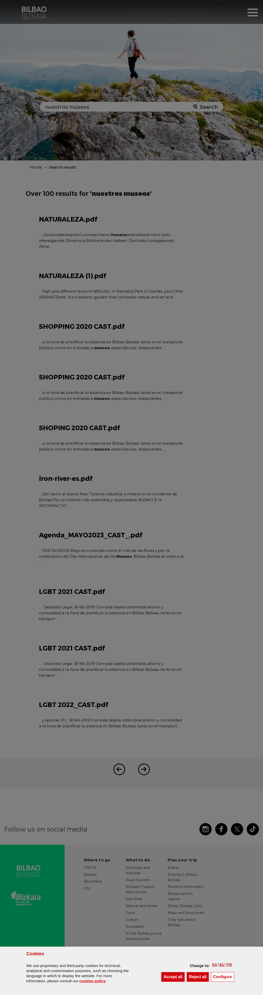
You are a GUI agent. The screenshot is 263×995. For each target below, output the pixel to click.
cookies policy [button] (92, 981)
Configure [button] (223, 976)
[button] (214, 965)
